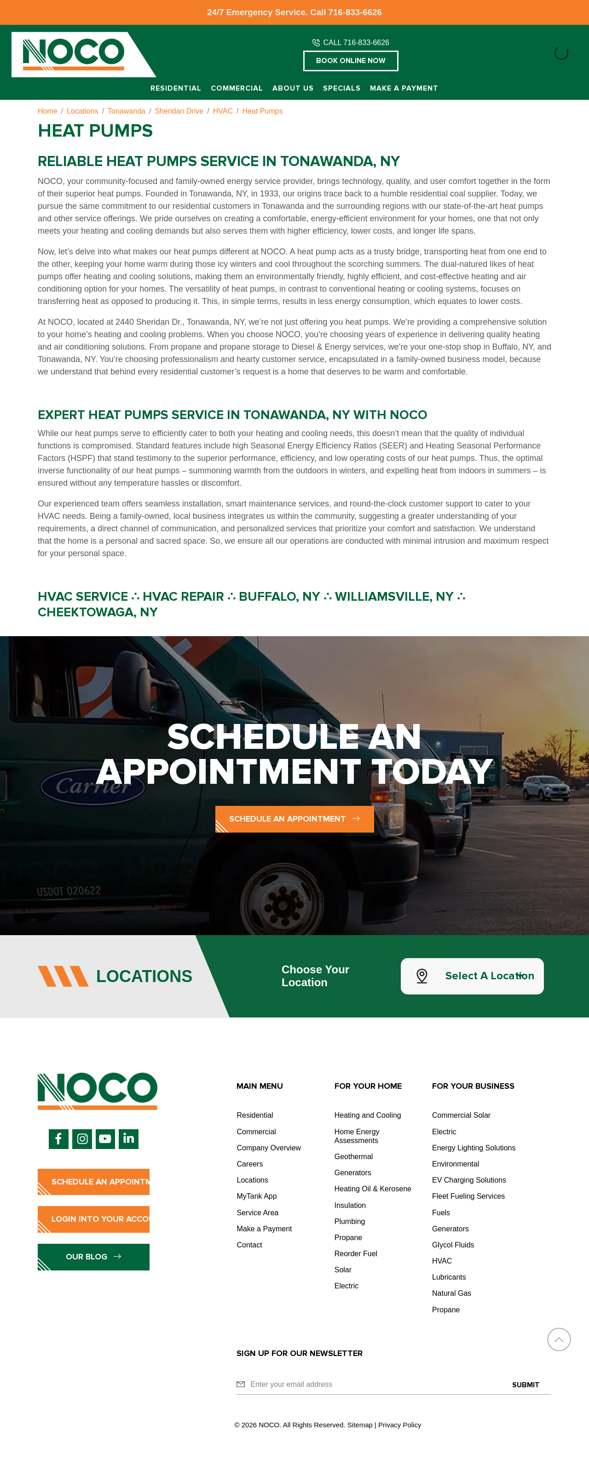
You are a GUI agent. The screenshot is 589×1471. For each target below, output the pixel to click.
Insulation (350, 1205)
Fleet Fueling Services (468, 1196)
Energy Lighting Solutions (473, 1148)
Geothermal (354, 1157)
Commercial (237, 88)
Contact (249, 1245)
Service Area (257, 1213)
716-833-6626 (355, 12)
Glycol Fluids (453, 1245)
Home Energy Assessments (357, 1136)
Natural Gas (451, 1293)
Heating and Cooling (368, 1115)
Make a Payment (404, 88)
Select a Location (490, 976)
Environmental (455, 1164)
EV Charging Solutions (469, 1180)
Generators (353, 1173)
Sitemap (360, 1425)
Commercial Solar (461, 1115)
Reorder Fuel (356, 1254)
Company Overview (269, 1148)
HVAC (442, 1261)
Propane (349, 1237)
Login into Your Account (101, 1219)
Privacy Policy (399, 1425)
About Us (293, 88)
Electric (346, 1286)
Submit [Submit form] (526, 1385)
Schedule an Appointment (294, 819)
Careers (250, 1164)
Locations (252, 1180)
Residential (176, 88)
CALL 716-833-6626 (356, 42)
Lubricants (449, 1277)
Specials (342, 88)
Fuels (441, 1213)
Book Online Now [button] (351, 60)
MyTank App (257, 1196)
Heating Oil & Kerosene (373, 1189)
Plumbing (350, 1221)
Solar (343, 1270)
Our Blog (93, 1257)
